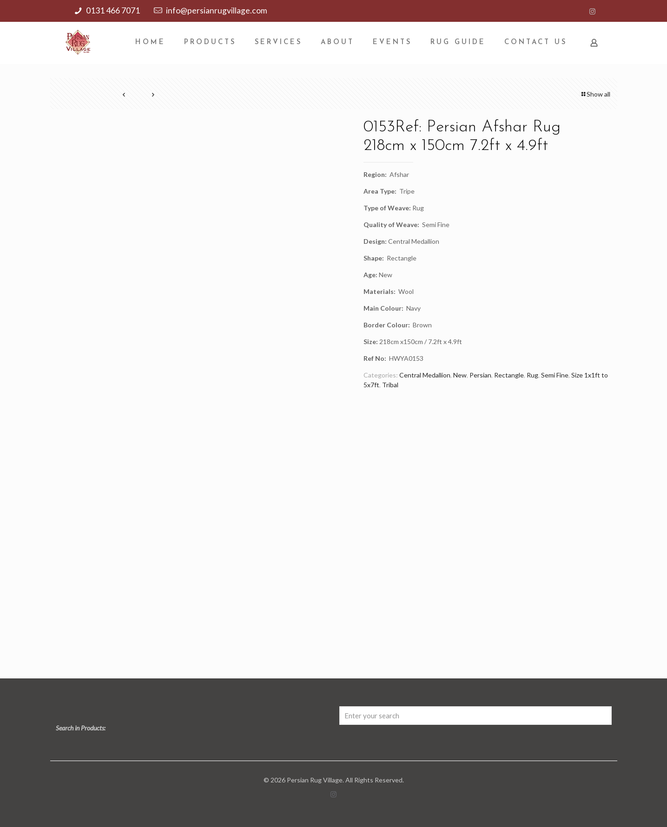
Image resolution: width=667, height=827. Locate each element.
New (460, 375)
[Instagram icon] (592, 11)
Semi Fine (554, 375)
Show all (595, 94)
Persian (480, 375)
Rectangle (509, 375)
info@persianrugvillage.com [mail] (216, 10)
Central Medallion (424, 375)
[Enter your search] (475, 715)
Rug (532, 375)
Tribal (390, 385)
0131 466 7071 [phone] (113, 10)
